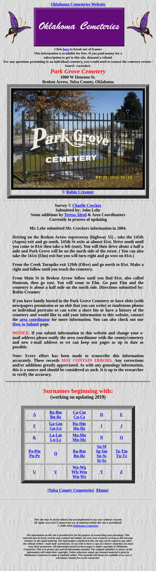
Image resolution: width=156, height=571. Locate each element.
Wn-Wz (79, 476)
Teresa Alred (75, 215)
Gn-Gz (56, 428)
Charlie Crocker (86, 205)
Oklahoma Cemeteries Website (78, 4)
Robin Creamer (80, 192)
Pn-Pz (34, 456)
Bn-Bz (55, 417)
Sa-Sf (101, 446)
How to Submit (25, 324)
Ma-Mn (79, 435)
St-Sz (101, 460)
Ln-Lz (55, 440)
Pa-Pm (34, 451)
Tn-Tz (121, 456)
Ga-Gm (55, 423)
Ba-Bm (55, 412)
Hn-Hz (79, 428)
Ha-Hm (79, 423)
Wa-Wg (79, 467)
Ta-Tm (121, 451)
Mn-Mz (79, 440)
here (66, 49)
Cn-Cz (79, 417)
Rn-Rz (79, 456)
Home (102, 490)
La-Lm (55, 435)
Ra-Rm (79, 451)
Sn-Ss (102, 456)
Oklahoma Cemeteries (85, 525)
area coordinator (35, 319)
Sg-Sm (101, 451)
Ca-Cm (79, 412)
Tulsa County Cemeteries (70, 490)
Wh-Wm (79, 472)
